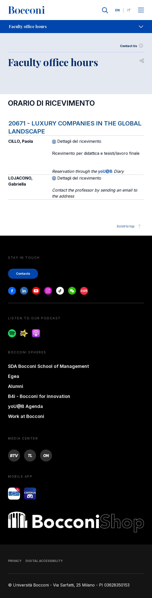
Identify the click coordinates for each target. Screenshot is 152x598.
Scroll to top (129, 226)
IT (129, 10)
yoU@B (105, 171)
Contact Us (132, 46)
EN (117, 10)
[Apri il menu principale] (141, 10)
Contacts (23, 273)
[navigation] (76, 26)
